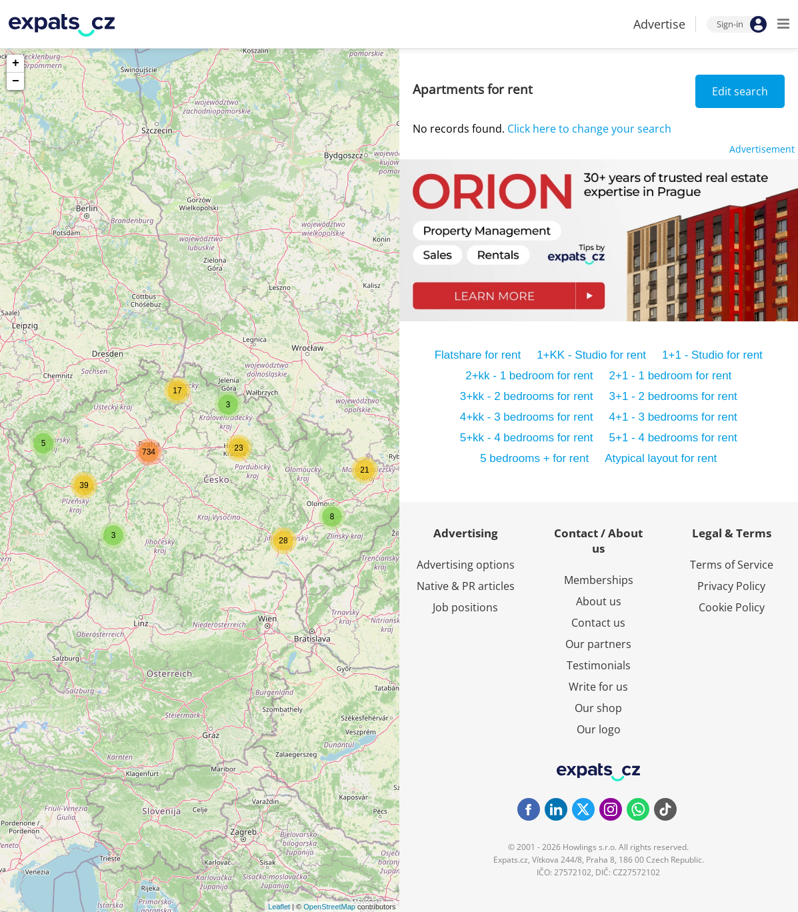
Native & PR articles (466, 586)
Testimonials (599, 665)
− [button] (15, 81)
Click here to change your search (589, 128)
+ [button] (15, 63)
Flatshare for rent (478, 355)
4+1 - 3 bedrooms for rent (673, 417)
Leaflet (279, 907)
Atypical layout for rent (661, 458)
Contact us (598, 622)
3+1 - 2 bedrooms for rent (673, 396)
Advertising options (466, 564)
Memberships (598, 580)
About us (598, 601)
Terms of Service (731, 564)
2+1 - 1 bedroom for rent (670, 375)
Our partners (598, 644)
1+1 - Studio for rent (712, 355)
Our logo (599, 729)
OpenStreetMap (329, 907)
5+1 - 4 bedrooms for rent (673, 437)
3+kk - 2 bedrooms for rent (526, 396)
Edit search (740, 91)
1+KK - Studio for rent (591, 355)
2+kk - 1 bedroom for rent (529, 375)
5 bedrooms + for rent (534, 458)
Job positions (465, 607)
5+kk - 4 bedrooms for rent (526, 437)
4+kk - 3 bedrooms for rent (526, 417)
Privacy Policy (731, 586)
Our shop (598, 708)
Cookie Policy (732, 607)
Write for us (598, 686)
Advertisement (762, 149)
